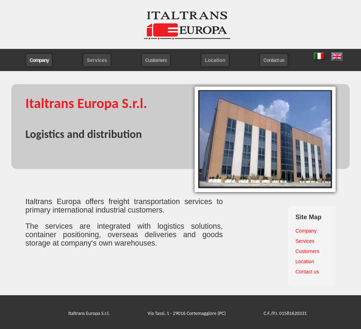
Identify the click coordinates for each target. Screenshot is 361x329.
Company (39, 60)
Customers (156, 60)
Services (97, 60)
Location (215, 60)
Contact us (273, 60)
